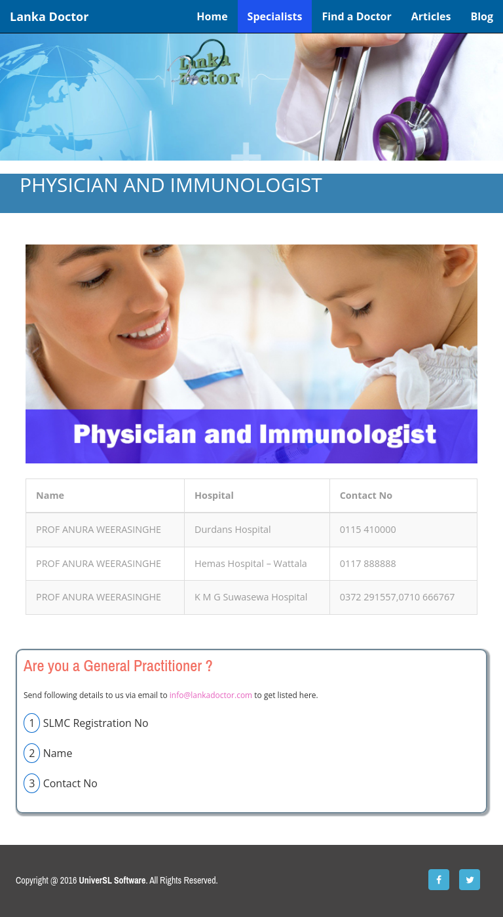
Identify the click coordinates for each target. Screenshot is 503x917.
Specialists (275, 16)
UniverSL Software (112, 880)
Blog (481, 16)
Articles (431, 16)
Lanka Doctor (49, 16)
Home (211, 16)
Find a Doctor (356, 16)
